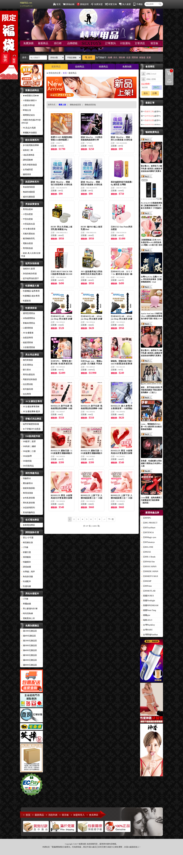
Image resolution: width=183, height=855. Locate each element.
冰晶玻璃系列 (28, 508)
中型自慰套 (27, 219)
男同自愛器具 (28, 374)
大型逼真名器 (28, 224)
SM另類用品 (27, 466)
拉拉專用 (26, 394)
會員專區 (93, 815)
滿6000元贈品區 (29, 660)
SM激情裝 (26, 461)
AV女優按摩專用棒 (30, 407)
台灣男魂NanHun (149, 635)
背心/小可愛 (27, 538)
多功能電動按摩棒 (30, 145)
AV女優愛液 (27, 333)
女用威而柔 (27, 170)
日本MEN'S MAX (149, 576)
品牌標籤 (72, 43)
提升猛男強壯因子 (30, 278)
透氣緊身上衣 (28, 618)
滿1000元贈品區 (29, 631)
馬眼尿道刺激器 (29, 379)
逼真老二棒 (27, 150)
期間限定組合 (28, 115)
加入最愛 (125, 4)
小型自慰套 (27, 214)
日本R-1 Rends (148, 557)
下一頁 (111, 519)
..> (104, 519)
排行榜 (58, 43)
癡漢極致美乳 (28, 238)
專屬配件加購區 (29, 133)
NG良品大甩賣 (28, 128)
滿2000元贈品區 (29, 641)
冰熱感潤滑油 (28, 318)
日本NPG (146, 518)
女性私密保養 (28, 498)
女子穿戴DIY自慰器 (30, 429)
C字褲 (24, 547)
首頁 (57, 4)
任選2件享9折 (28, 105)
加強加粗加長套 (29, 274)
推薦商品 (103, 66)
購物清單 (169, 70)
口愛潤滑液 (27, 328)
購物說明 (83, 4)
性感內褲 (26, 586)
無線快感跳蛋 (28, 192)
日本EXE (146, 552)
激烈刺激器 (27, 360)
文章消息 (140, 43)
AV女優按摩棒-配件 (30, 411)
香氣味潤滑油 (28, 323)
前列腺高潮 (27, 389)
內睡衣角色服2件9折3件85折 (31, 121)
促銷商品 (79, 66)
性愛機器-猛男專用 (30, 291)
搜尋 (88, 57)
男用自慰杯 (27, 209)
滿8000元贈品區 (29, 665)
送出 (146, 93)
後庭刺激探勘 (28, 488)
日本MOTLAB (148, 591)
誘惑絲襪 (26, 567)
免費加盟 (97, 4)
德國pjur (145, 615)
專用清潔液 (27, 493)
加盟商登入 (79, 815)
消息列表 (52, 815)
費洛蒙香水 (27, 483)
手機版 (138, 4)
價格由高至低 (90, 105)
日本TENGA (147, 532)
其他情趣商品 (28, 512)
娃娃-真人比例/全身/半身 (31, 254)
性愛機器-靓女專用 (30, 296)
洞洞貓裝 (26, 557)
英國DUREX (147, 596)
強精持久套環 (28, 269)
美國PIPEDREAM (149, 605)
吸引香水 (26, 370)
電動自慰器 (27, 243)
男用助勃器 (27, 248)
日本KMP (146, 581)
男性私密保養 (28, 503)
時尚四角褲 (27, 613)
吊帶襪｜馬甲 (28, 572)
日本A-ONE (147, 547)
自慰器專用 (27, 338)
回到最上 (169, 81)
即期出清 (26, 110)
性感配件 (26, 581)
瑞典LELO (146, 620)
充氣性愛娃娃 (28, 234)
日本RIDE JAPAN (149, 571)
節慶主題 (26, 552)
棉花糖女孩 (27, 542)
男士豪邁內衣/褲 (29, 609)
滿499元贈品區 (28, 636)
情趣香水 (26, 478)
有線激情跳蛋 (28, 187)
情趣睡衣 (26, 562)
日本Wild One (148, 562)
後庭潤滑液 (27, 342)
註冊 (155, 93)
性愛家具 (26, 301)
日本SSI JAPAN (148, 566)
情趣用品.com (26, 4)
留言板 (154, 43)
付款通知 (125, 43)
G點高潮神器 (27, 155)
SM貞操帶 (26, 456)
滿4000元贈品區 (29, 650)
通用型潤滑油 (28, 313)
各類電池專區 (28, 525)
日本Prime (146, 586)
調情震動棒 (27, 160)
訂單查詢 (110, 43)
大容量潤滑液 (28, 347)
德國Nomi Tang (148, 610)
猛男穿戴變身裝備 (30, 424)
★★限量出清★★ (30, 96)
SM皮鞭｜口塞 (28, 451)
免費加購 (28, 43)
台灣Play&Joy (148, 625)
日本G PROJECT (149, 523)
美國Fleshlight (148, 601)
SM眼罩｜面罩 (28, 441)
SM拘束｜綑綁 (28, 446)
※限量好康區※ (29, 100)
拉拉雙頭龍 (27, 384)
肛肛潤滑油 (27, 365)
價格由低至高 (75, 105)
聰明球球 (26, 174)
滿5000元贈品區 (29, 655)
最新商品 (43, 43)
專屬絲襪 (26, 604)
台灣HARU (147, 630)
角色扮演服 (27, 576)
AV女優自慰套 (28, 229)
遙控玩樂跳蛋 (28, 197)
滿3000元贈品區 (29, 645)
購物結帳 (69, 4)
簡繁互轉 (111, 4)
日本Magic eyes (148, 537)
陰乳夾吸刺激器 (29, 165)
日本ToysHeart (148, 528)
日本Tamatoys (148, 542)
